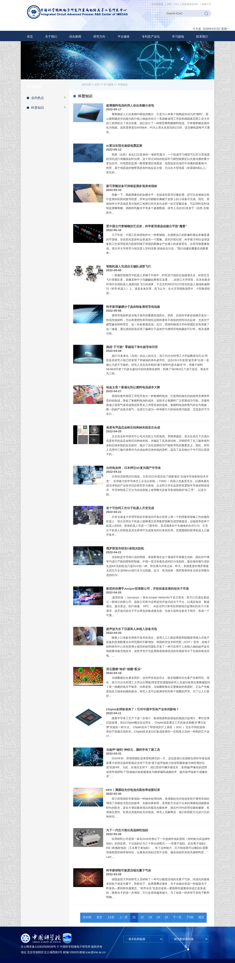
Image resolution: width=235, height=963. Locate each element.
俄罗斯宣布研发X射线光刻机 (125, 548)
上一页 (123, 917)
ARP (169, 4)
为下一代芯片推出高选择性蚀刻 (127, 830)
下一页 (177, 917)
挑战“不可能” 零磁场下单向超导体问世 (132, 347)
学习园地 (108, 84)
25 (166, 917)
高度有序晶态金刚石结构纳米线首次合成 (133, 427)
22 (142, 917)
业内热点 (48, 97)
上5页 (110, 917)
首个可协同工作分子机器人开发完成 (130, 508)
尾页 (201, 917)
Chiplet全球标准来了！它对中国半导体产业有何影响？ (142, 709)
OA (177, 4)
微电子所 (206, 4)
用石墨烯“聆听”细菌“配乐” (124, 669)
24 (158, 917)
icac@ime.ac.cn (96, 952)
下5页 (190, 917)
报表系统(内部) (190, 4)
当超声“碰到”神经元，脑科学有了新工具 (133, 749)
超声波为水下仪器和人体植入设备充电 (131, 629)
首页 (30, 36)
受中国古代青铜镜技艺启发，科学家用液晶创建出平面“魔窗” (146, 226)
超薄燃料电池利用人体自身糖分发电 (130, 105)
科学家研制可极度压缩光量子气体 (128, 870)
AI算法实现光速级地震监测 (124, 145)
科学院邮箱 (157, 4)
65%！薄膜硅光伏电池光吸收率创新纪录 (133, 790)
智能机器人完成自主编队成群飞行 (128, 266)
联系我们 (202, 36)
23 (150, 917)
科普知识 (48, 107)
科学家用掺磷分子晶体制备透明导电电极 (133, 306)
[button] (51, 36)
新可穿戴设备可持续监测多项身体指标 (131, 186)
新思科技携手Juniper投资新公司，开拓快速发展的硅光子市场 (147, 588)
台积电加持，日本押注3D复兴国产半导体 (133, 468)
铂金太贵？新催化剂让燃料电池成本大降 (133, 387)
